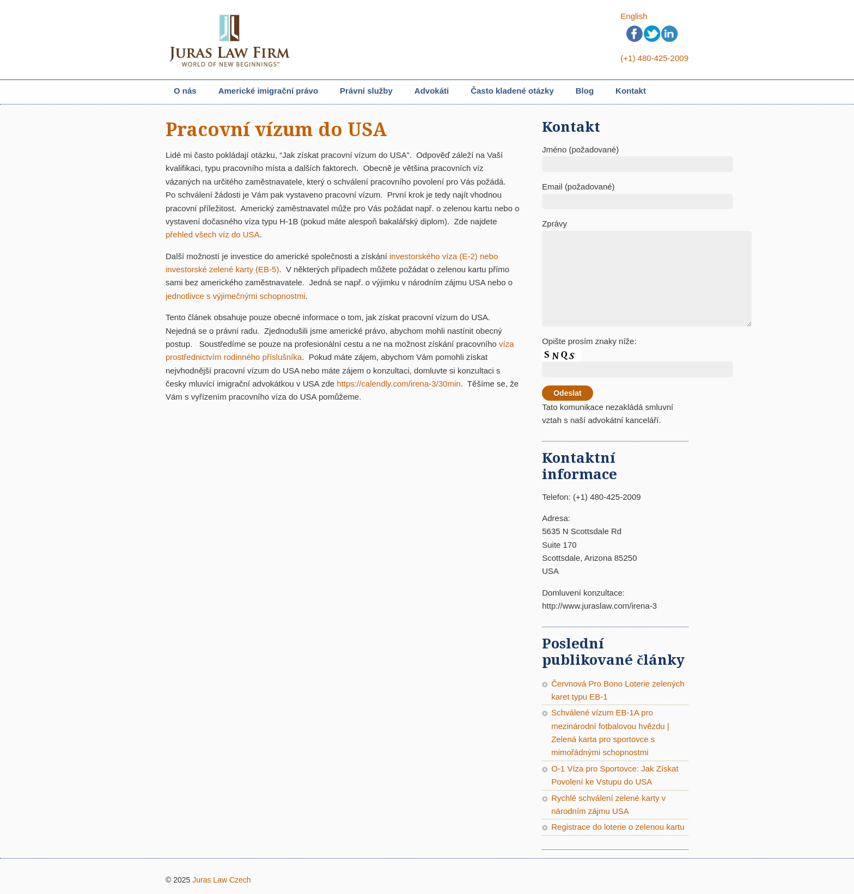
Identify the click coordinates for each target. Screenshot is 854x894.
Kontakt (630, 90)
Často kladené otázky (512, 90)
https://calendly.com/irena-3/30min (398, 383)
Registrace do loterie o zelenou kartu (617, 826)
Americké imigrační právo (268, 92)
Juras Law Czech (221, 879)
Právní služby (366, 92)
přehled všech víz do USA (213, 234)
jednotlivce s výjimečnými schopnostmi (236, 296)
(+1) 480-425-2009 (654, 58)
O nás (185, 90)
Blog (585, 90)
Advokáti (431, 90)
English (633, 16)
